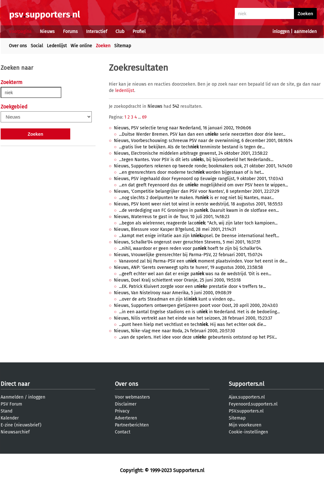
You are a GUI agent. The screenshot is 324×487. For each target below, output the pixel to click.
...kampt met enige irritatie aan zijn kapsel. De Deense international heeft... (199, 235)
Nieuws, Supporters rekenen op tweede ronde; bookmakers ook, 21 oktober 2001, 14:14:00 (203, 166)
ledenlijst (124, 90)
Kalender (10, 418)
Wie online (81, 46)
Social (37, 46)
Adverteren (126, 418)
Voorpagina (20, 31)
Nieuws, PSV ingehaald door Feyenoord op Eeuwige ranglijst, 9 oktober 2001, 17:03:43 (198, 178)
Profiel (139, 31)
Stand (6, 411)
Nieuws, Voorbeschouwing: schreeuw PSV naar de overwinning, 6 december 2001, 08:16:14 (203, 140)
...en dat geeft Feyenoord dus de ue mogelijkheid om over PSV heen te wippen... (203, 185)
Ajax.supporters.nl (247, 397)
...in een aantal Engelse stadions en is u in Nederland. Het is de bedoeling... (199, 312)
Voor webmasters (132, 397)
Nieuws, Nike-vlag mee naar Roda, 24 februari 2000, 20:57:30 (174, 331)
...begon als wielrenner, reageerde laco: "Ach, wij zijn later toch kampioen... (198, 223)
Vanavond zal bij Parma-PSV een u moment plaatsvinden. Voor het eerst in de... (203, 261)
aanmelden (305, 31)
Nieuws (47, 31)
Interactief (96, 31)
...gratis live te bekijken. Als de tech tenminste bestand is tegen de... (192, 147)
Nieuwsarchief (15, 432)
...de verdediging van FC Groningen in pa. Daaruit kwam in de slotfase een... (199, 210)
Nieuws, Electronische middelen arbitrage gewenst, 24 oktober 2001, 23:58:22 (191, 153)
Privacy (122, 411)
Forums (70, 31)
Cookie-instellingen (248, 432)
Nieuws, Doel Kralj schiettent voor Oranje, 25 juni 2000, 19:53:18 (177, 280)
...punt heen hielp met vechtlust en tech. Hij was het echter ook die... (192, 324)
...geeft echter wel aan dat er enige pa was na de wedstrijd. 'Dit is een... (195, 273)
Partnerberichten (132, 425)
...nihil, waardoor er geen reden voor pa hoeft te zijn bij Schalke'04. (190, 248)
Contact (122, 432)
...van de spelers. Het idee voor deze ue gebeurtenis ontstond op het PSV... (198, 337)
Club (119, 31)
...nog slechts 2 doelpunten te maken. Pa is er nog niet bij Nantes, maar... (196, 197)
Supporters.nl (246, 383)
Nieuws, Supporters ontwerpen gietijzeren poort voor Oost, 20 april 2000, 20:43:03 (196, 305)
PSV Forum (11, 404)
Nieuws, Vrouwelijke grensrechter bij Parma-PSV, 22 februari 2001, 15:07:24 (188, 254)
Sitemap (122, 46)
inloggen (281, 31)
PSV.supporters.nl (246, 411)
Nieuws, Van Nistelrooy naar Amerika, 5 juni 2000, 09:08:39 (172, 292)
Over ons (18, 46)
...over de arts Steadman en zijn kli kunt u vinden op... (177, 299)
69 (144, 117)
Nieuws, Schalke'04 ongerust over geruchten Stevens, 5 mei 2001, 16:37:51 (187, 242)
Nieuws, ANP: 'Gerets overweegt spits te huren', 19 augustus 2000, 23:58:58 (188, 267)
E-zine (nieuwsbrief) (21, 425)
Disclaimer (125, 404)
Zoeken (103, 46)
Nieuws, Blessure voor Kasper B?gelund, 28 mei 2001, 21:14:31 (175, 229)
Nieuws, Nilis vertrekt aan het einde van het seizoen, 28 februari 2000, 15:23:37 (193, 318)
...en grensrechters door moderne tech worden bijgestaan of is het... (191, 172)
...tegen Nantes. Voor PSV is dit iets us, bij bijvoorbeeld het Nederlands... (196, 159)
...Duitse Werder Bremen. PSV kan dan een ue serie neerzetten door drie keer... (202, 134)
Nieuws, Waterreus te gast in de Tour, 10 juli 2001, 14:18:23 (171, 216)
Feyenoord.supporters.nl (253, 404)
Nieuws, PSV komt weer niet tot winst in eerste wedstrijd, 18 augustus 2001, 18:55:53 (198, 204)
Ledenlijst (57, 46)
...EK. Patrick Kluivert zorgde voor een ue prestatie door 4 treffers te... (192, 286)
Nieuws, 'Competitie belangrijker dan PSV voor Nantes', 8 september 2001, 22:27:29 (196, 191)
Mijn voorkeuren (245, 425)
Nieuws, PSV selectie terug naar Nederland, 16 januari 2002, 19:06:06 (182, 128)
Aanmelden (12, 397)
